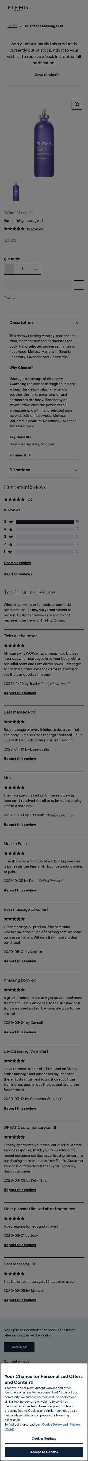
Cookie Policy (52, 1447)
